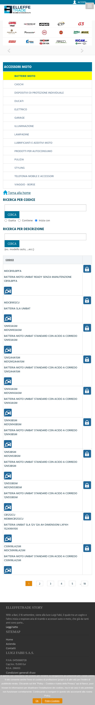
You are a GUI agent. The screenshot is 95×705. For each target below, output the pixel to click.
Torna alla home (19, 192)
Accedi (82, 2)
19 (85, 583)
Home (9, 639)
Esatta (12, 220)
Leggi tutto (12, 627)
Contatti (11, 648)
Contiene (27, 220)
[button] (12, 214)
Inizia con (44, 220)
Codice (10, 259)
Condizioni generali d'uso (20, 672)
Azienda (10, 644)
